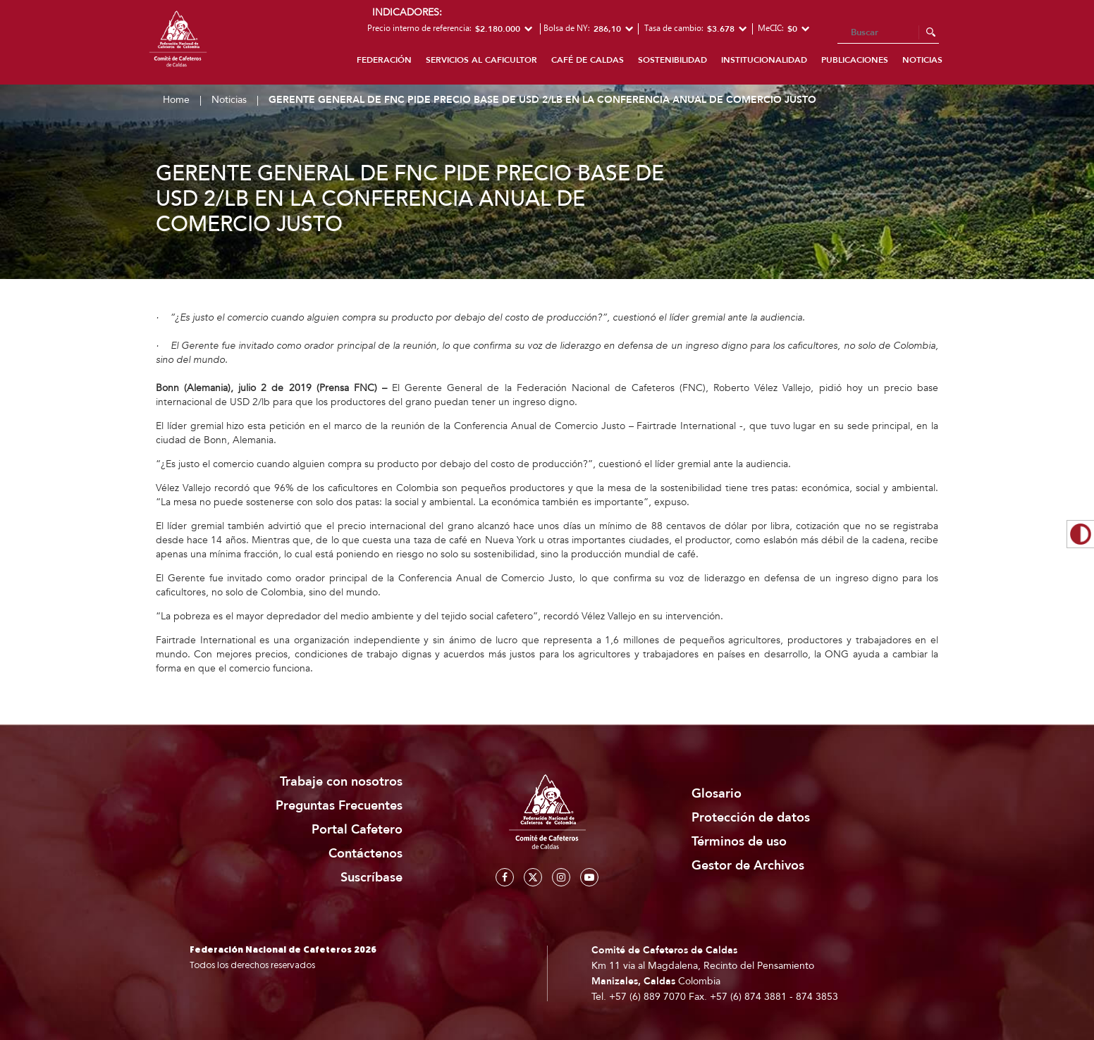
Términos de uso (739, 841)
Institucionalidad (764, 60)
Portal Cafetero (357, 829)
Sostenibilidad (672, 60)
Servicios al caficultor (481, 60)
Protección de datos (751, 818)
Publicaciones (854, 60)
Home (176, 99)
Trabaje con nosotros (341, 782)
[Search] (888, 33)
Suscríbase (371, 877)
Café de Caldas (587, 60)
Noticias (922, 60)
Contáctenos (365, 853)
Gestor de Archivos (748, 865)
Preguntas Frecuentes (339, 806)
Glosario (717, 794)
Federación (384, 60)
